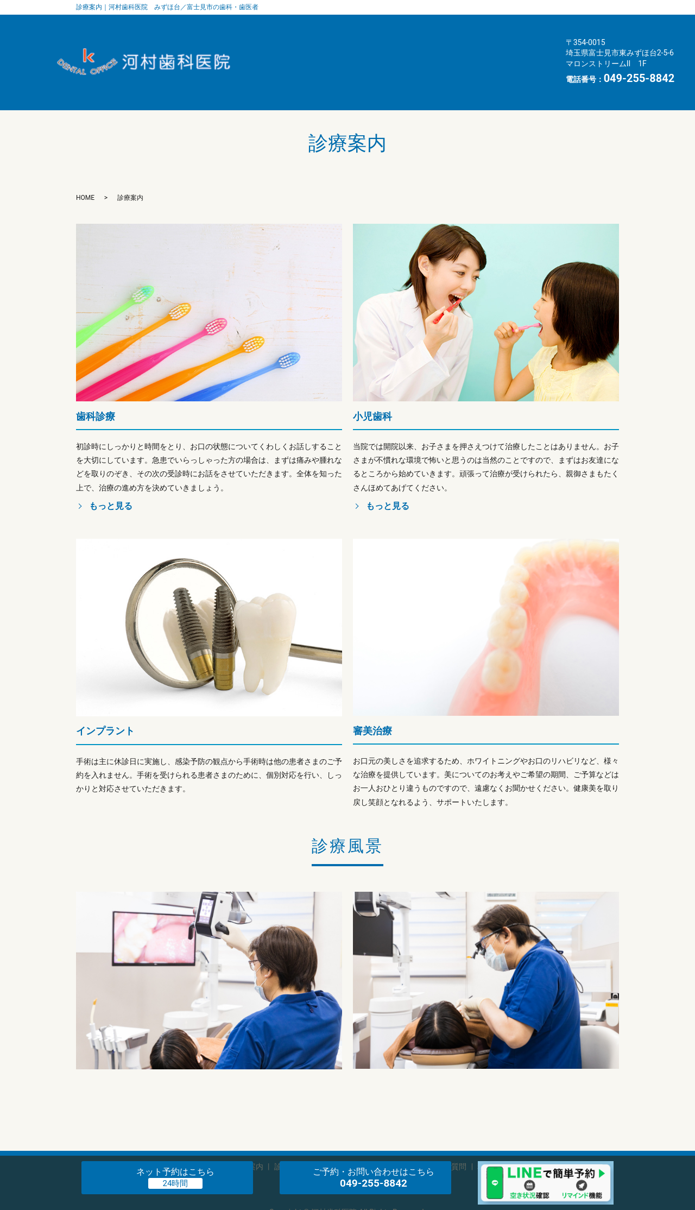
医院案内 (445, 26)
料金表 (317, 67)
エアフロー (325, 46)
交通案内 (380, 67)
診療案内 (512, 26)
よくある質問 (488, 46)
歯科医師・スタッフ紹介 (349, 26)
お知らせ (447, 67)
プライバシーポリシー (347, 1152)
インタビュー (404, 46)
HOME (511, 67)
